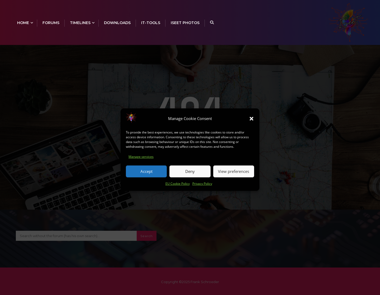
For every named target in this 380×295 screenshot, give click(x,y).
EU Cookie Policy (177, 187)
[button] (251, 122)
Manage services (141, 160)
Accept (146, 175)
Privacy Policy (202, 187)
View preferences (233, 175)
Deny (190, 175)
